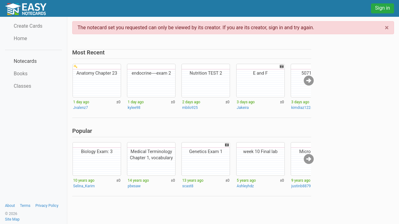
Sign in (382, 8)
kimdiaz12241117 (306, 107)
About (10, 205)
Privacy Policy (47, 205)
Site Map (12, 219)
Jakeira (243, 107)
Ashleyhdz (245, 186)
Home (20, 38)
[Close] (386, 27)
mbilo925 (190, 107)
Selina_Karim (84, 186)
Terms (25, 205)
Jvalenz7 (80, 107)
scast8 (187, 186)
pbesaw (134, 186)
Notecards (25, 61)
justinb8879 (301, 186)
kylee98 (134, 107)
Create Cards (28, 26)
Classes (22, 86)
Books (21, 74)
